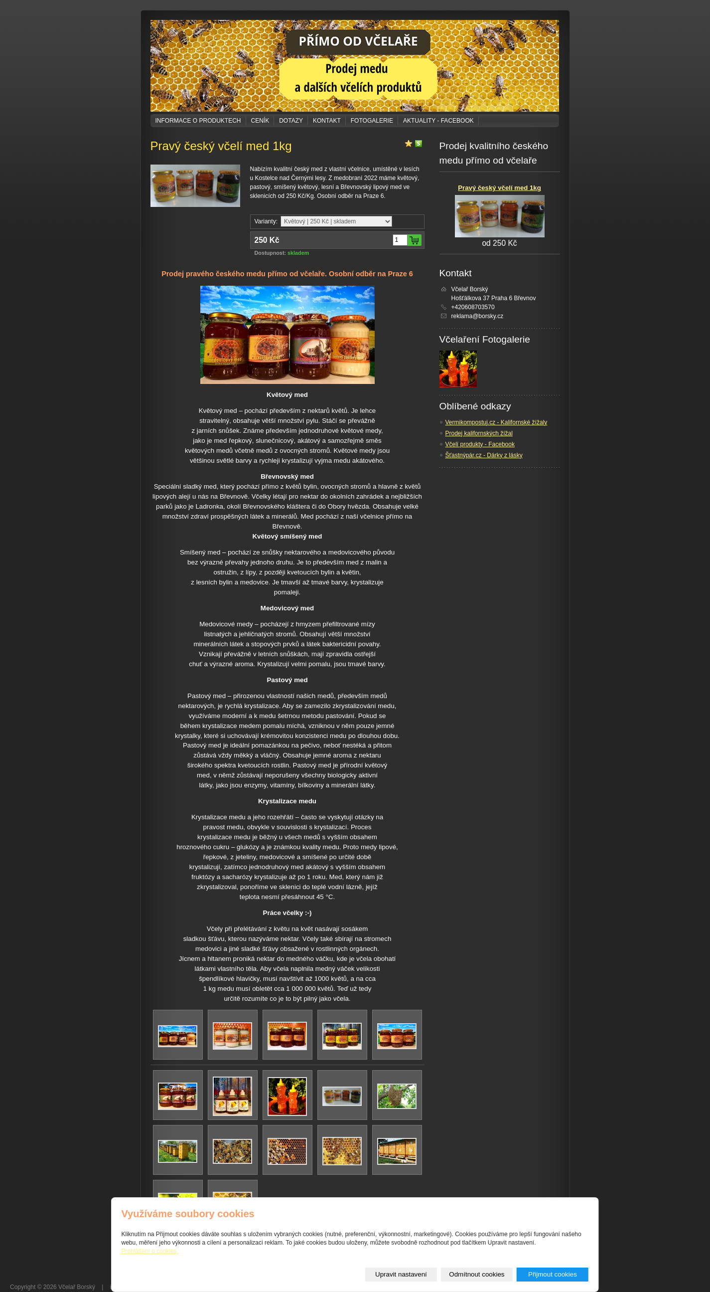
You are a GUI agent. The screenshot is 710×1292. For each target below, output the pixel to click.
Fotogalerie (372, 120)
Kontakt (327, 120)
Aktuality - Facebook (438, 120)
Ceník (260, 120)
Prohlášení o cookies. (150, 1251)
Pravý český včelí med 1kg (499, 187)
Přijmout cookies (552, 1274)
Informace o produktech (198, 120)
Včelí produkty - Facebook (480, 444)
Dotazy (291, 120)
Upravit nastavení (401, 1274)
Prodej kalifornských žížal (479, 433)
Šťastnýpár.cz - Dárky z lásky (484, 455)
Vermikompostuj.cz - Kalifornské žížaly (496, 422)
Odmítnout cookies (476, 1274)
